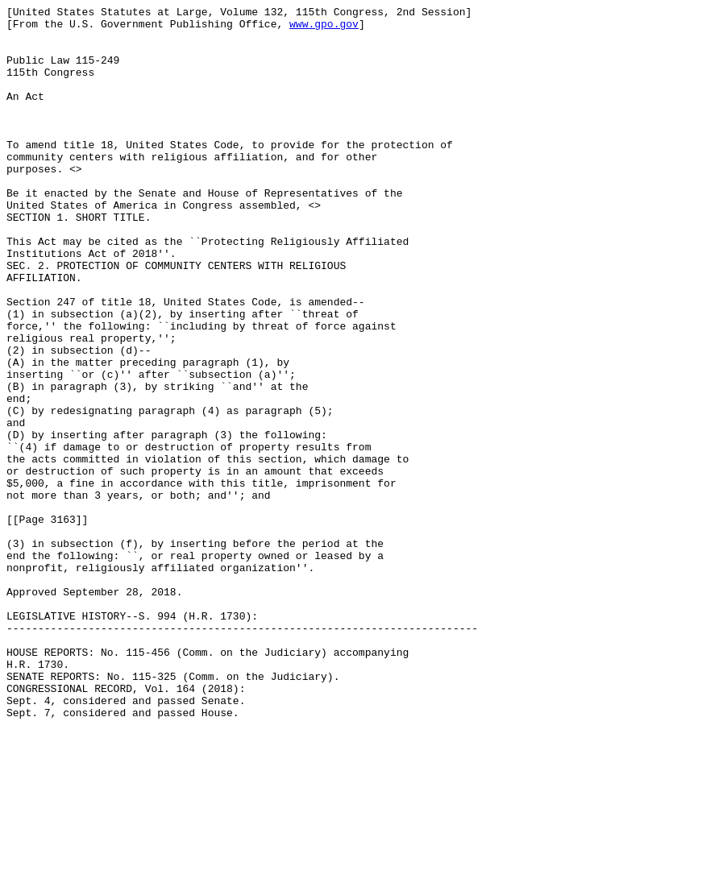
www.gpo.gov (324, 28)
